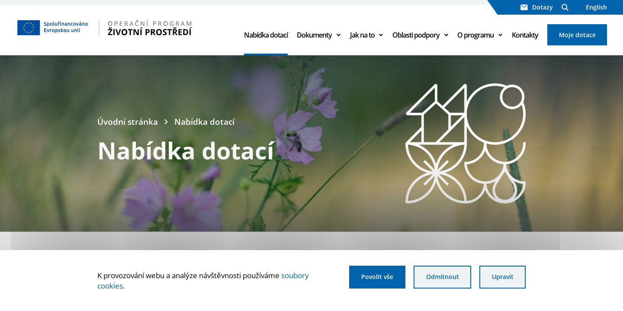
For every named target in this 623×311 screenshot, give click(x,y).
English (596, 7)
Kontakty (525, 35)
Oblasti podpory (416, 35)
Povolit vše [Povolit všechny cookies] (376, 277)
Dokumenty (314, 35)
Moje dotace (577, 35)
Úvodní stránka (127, 122)
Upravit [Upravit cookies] (502, 277)
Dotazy (536, 7)
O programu (475, 35)
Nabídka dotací (266, 35)
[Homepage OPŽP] (122, 28)
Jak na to (362, 35)
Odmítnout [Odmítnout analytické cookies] (441, 277)
